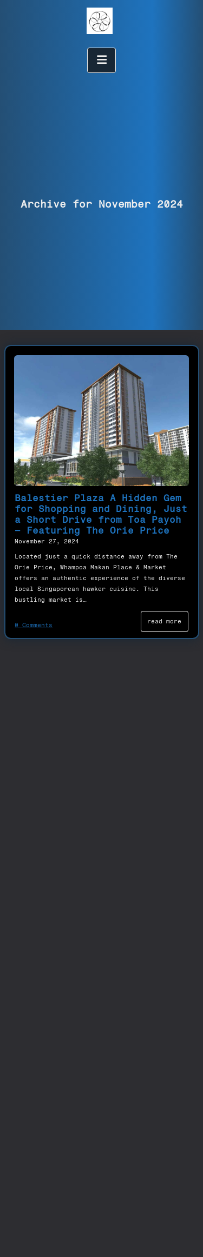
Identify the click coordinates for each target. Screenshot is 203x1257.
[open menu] (101, 60)
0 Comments (34, 625)
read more (164, 621)
